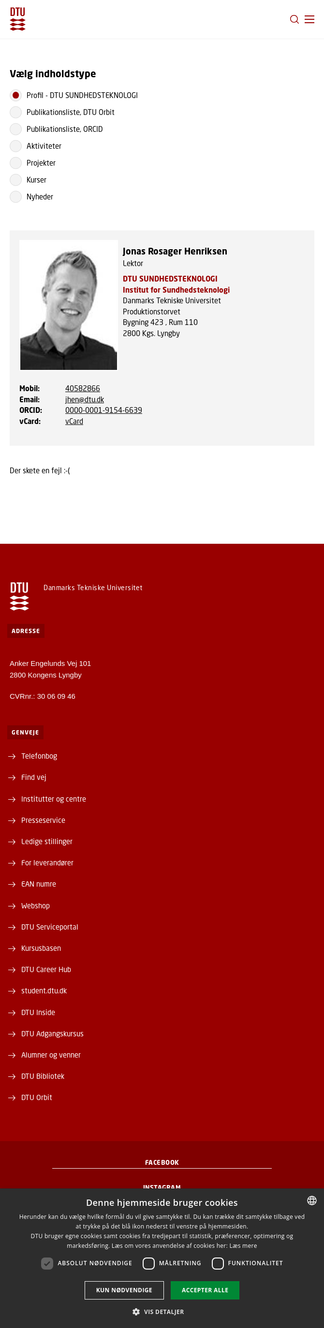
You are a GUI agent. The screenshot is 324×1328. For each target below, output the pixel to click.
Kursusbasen (41, 948)
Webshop (35, 905)
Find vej (33, 777)
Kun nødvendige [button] (124, 1290)
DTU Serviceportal (49, 926)
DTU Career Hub (46, 969)
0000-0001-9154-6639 (103, 410)
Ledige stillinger (47, 841)
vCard (74, 421)
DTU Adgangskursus (52, 1033)
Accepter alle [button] (205, 1290)
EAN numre (38, 883)
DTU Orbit (36, 1097)
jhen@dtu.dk (84, 399)
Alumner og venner (51, 1054)
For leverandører (47, 862)
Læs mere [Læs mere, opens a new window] (243, 1246)
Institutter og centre (53, 798)
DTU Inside (38, 1012)
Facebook (162, 1162)
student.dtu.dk (44, 990)
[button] (309, 19)
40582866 (82, 388)
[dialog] (162, 1258)
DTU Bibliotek (42, 1076)
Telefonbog (39, 755)
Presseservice (43, 820)
